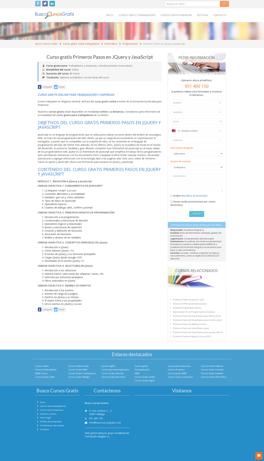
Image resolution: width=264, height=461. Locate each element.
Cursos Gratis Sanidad (212, 373)
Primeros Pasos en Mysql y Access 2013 (192, 336)
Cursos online (42, 366)
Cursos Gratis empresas (176, 15)
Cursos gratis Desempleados (142, 368)
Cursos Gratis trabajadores (137, 15)
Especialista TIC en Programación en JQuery (194, 311)
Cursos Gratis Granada (212, 369)
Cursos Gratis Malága (79, 377)
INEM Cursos (41, 373)
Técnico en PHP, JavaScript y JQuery (190, 303)
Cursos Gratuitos (176, 369)
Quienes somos (48, 413)
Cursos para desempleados (115, 369)
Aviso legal (45, 417)
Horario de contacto (180, 161)
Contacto (219, 15)
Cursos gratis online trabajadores (81, 43)
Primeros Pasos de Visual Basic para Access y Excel (197, 320)
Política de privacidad (50, 421)
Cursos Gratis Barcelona (113, 377)
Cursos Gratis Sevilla (145, 377)
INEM (137, 373)
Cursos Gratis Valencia (212, 366)
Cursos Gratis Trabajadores (82, 373)
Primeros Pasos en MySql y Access (189, 324)
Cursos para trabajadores (53, 406)
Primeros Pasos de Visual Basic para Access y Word (198, 332)
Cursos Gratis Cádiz (45, 377)
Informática (110, 43)
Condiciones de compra (52, 425)
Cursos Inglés (108, 366)
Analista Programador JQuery (187, 307)
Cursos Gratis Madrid (45, 369)
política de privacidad (195, 195)
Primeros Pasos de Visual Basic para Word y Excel (197, 316)
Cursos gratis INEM (177, 373)
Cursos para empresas (179, 366)
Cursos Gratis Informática (213, 377)
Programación (130, 43)
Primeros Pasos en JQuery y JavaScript (164, 43)
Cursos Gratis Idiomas (112, 373)
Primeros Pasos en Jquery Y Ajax (188, 299)
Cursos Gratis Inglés (145, 380)
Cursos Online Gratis (78, 366)
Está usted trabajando (181, 147)
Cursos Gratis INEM (77, 369)
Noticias (202, 15)
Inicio (109, 15)
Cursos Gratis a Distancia (180, 377)
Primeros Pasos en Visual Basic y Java (191, 328)
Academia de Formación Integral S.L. (107, 434)
